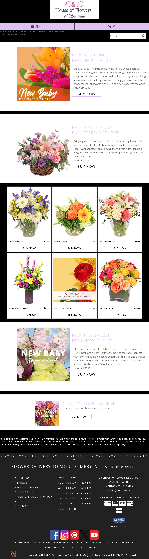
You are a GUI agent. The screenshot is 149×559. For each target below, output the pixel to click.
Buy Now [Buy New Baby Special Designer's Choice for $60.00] (86, 374)
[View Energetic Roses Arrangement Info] (120, 280)
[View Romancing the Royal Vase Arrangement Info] (29, 280)
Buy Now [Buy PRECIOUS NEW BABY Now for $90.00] (74, 315)
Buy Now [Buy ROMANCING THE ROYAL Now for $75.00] (29, 315)
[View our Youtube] (94, 538)
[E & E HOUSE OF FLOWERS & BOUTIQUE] (74, 18)
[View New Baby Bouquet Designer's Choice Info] (44, 74)
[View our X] (84, 538)
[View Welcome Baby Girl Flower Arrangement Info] (120, 213)
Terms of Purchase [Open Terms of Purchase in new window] (125, 554)
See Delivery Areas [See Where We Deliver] (119, 467)
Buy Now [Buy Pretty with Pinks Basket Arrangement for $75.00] (86, 166)
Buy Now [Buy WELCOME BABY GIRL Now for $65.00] (119, 248)
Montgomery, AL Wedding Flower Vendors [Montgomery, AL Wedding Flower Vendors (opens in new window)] (110, 542)
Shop (37, 26)
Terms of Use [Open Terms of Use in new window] (84, 556)
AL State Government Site (90, 547)
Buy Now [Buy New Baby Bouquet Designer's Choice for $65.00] (86, 93)
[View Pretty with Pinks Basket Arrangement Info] (44, 146)
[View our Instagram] (64, 538)
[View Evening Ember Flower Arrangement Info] (74, 213)
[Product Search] (125, 36)
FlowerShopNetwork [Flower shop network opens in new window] (77, 554)
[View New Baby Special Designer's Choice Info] (44, 354)
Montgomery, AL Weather (58, 547)
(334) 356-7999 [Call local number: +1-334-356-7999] (123, 490)
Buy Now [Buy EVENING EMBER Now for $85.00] (74, 248)
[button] (119, 520)
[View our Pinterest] (74, 538)
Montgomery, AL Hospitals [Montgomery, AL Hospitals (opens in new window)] (68, 542)
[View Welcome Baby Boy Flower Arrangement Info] (29, 213)
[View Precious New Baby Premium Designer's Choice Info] (74, 280)
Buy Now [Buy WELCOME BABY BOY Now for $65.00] (29, 248)
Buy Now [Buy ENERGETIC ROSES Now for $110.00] (119, 315)
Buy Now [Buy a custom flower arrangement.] (77, 416)
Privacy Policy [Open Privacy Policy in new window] (101, 554)
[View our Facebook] (54, 538)
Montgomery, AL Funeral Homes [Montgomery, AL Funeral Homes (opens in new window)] (32, 542)
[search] (143, 36)
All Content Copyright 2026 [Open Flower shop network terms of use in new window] (46, 554)
